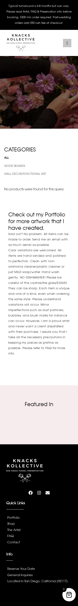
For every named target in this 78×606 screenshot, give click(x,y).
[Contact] (39, 543)
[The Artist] (39, 531)
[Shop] (39, 524)
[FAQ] (39, 537)
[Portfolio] (39, 518)
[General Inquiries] (39, 576)
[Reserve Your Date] (39, 570)
